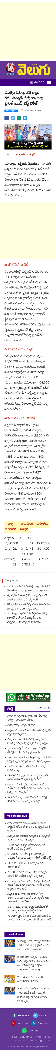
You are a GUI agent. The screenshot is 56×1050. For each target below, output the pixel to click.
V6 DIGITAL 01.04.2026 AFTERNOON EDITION (30, 979)
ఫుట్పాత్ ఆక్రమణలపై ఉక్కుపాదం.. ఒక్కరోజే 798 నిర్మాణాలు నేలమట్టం (28, 838)
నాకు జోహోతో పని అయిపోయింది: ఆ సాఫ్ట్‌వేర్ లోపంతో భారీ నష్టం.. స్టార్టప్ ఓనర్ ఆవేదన (28, 827)
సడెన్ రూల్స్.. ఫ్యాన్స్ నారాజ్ (21, 725)
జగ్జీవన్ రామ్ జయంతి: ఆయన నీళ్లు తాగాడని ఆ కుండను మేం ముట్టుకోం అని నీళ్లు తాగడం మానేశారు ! (28, 898)
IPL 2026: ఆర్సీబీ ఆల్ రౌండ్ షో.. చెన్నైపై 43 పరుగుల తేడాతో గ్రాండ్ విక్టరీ (27, 800)
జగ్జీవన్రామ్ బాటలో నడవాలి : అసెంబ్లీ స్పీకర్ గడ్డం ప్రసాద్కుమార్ (29, 733)
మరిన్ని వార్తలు (43, 708)
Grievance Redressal (22, 1041)
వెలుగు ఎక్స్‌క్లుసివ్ (11, 111)
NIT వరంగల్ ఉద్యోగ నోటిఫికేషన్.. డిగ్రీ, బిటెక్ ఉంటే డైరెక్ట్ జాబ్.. (26, 847)
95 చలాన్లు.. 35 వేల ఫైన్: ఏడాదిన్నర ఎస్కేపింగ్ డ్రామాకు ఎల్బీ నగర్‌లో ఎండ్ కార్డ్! (29, 856)
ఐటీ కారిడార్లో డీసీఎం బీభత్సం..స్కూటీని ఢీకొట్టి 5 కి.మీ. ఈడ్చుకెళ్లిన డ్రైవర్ (27, 751)
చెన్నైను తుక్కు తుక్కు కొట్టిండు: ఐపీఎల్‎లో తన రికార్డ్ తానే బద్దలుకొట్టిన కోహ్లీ (27, 909)
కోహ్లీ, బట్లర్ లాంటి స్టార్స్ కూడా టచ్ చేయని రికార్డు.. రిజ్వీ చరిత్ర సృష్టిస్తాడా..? (29, 607)
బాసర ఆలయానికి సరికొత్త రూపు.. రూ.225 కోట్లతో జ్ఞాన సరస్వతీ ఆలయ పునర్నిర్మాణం (28, 589)
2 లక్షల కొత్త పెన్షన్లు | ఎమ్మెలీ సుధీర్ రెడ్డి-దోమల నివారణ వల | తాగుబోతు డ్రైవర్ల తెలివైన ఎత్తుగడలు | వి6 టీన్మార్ (34, 963)
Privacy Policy (42, 1037)
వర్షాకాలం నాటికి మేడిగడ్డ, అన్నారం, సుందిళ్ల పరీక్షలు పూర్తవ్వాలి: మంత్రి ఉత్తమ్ (28, 742)
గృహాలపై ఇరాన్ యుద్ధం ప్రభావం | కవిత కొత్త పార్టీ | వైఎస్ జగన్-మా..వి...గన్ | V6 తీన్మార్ (33, 945)
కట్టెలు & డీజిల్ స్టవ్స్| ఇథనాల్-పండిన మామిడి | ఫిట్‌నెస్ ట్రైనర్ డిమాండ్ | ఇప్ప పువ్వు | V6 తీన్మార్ (28, 789)
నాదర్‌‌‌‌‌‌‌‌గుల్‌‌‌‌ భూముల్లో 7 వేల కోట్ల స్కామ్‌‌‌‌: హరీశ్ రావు (27, 769)
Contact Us (26, 1037)
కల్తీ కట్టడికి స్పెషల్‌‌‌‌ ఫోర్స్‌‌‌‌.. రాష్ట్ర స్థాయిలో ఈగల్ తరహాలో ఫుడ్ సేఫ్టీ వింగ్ (27, 598)
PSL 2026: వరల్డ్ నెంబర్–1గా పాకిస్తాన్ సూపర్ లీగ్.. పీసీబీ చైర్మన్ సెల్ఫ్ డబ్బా (27, 874)
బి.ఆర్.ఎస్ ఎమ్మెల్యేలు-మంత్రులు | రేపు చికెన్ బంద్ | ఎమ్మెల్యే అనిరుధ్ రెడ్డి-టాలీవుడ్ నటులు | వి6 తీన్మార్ (33, 995)
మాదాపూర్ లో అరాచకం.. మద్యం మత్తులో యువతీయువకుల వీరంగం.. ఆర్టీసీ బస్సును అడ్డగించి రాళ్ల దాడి (28, 885)
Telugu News (43, 1041)
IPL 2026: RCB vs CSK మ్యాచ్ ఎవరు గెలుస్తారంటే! (26, 865)
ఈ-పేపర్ (37, 82)
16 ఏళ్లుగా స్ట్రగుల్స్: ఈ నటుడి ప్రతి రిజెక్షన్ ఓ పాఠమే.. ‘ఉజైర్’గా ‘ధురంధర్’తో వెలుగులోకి (29, 918)
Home (14, 1037)
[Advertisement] (28, 30)
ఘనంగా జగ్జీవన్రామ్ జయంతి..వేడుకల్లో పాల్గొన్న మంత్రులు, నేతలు (27, 718)
